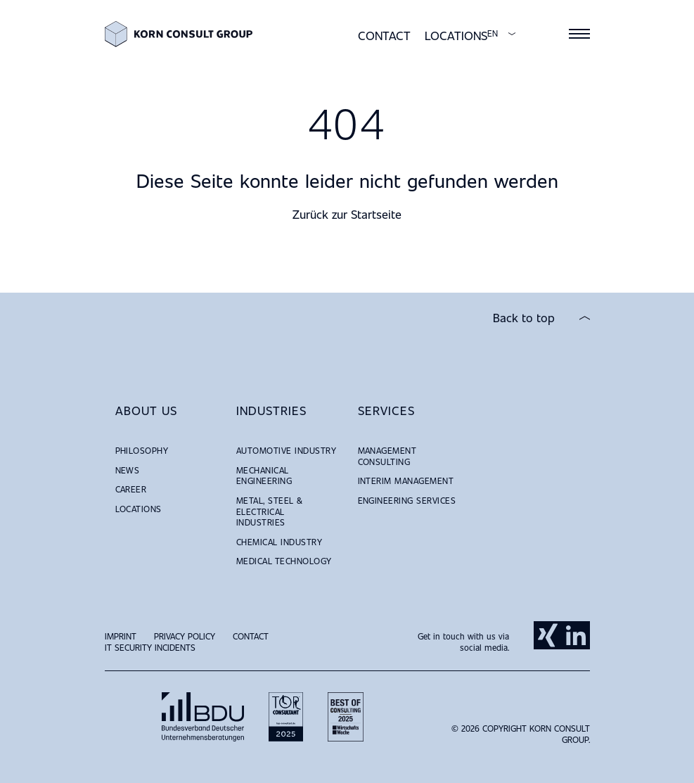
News (127, 470)
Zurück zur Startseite (347, 214)
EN (492, 33)
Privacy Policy (184, 636)
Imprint (120, 636)
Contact (384, 35)
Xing (548, 635)
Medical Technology (284, 560)
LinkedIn (576, 635)
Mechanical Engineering (264, 475)
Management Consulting (387, 456)
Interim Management (406, 480)
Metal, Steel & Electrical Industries (269, 511)
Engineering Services (407, 500)
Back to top (524, 318)
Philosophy (142, 450)
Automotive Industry (286, 450)
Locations (456, 35)
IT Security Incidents (150, 647)
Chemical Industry (279, 541)
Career (131, 489)
